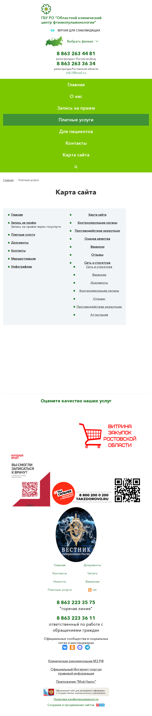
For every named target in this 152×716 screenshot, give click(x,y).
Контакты (76, 143)
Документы (19, 242)
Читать (92, 573)
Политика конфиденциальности (76, 699)
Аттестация (99, 315)
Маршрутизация (23, 258)
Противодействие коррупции (97, 231)
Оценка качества (97, 239)
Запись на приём (23, 223)
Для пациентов (76, 131)
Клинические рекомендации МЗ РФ (76, 661)
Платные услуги (76, 120)
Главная (76, 84)
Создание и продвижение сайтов (70, 705)
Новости (59, 581)
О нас (76, 96)
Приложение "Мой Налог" (76, 681)
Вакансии (97, 247)
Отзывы (97, 255)
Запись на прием (76, 108)
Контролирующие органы (97, 223)
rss (92, 590)
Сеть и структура (97, 263)
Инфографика (21, 266)
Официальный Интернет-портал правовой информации (76, 671)
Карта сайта (76, 155)
